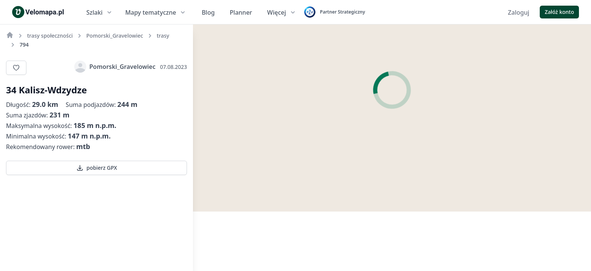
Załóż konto (559, 11)
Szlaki (99, 12)
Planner (241, 12)
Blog (208, 12)
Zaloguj (519, 12)
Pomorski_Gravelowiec (114, 67)
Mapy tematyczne (156, 12)
